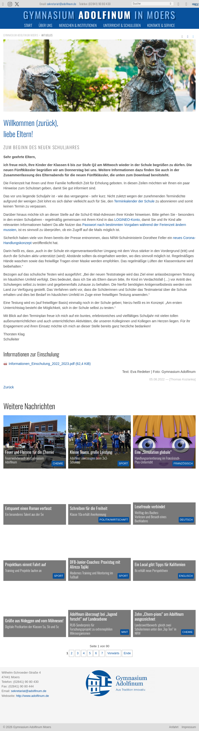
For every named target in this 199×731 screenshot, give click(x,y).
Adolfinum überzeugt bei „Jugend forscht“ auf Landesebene (93, 616)
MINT (124, 632)
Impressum (189, 727)
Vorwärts (113, 653)
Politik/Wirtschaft (114, 519)
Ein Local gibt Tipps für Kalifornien (160, 564)
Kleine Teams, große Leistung (91, 452)
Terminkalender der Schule (134, 201)
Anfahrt (173, 727)
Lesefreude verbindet (150, 506)
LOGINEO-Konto (127, 220)
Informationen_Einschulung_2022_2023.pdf (50, 364)
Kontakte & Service (161, 25)
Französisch (183, 463)
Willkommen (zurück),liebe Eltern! (30, 128)
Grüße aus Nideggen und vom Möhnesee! (34, 620)
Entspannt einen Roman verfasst (28, 508)
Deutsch (186, 519)
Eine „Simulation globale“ (153, 452)
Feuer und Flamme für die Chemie (29, 452)
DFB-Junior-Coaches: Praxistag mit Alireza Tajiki (95, 564)
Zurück (8, 387)
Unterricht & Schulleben (122, 25)
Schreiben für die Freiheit (88, 508)
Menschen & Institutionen (78, 25)
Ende (127, 653)
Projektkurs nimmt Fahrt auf (25, 564)
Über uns (45, 25)
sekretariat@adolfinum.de (61, 4)
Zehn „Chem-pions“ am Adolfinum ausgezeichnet (159, 616)
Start (28, 25)
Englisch (186, 575)
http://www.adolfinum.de (32, 696)
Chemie (58, 463)
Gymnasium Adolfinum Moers (20, 35)
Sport (123, 463)
